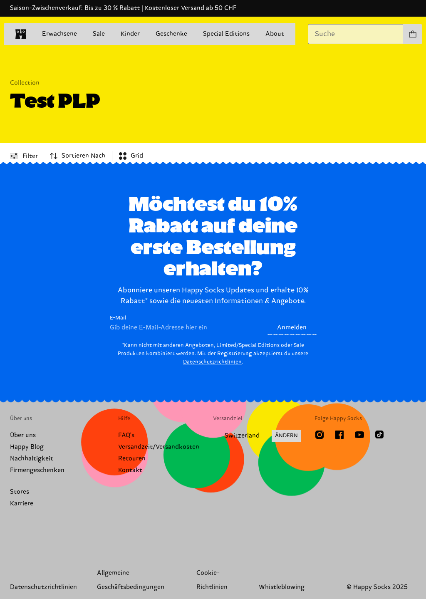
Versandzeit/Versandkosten (158, 446)
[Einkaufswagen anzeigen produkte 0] (412, 34)
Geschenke (171, 33)
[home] (20, 34)
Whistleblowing (282, 587)
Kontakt (130, 470)
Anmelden (292, 327)
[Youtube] (359, 435)
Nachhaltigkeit (31, 458)
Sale (99, 33)
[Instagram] (319, 435)
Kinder (130, 33)
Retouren (132, 458)
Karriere (21, 503)
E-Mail (188, 325)
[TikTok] (379, 435)
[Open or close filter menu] (24, 156)
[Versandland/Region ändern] (257, 436)
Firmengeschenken (37, 470)
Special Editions (226, 33)
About (274, 33)
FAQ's (126, 435)
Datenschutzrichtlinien (212, 362)
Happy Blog (27, 446)
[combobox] (355, 34)
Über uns (23, 435)
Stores (19, 491)
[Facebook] (339, 435)
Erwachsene (59, 33)
